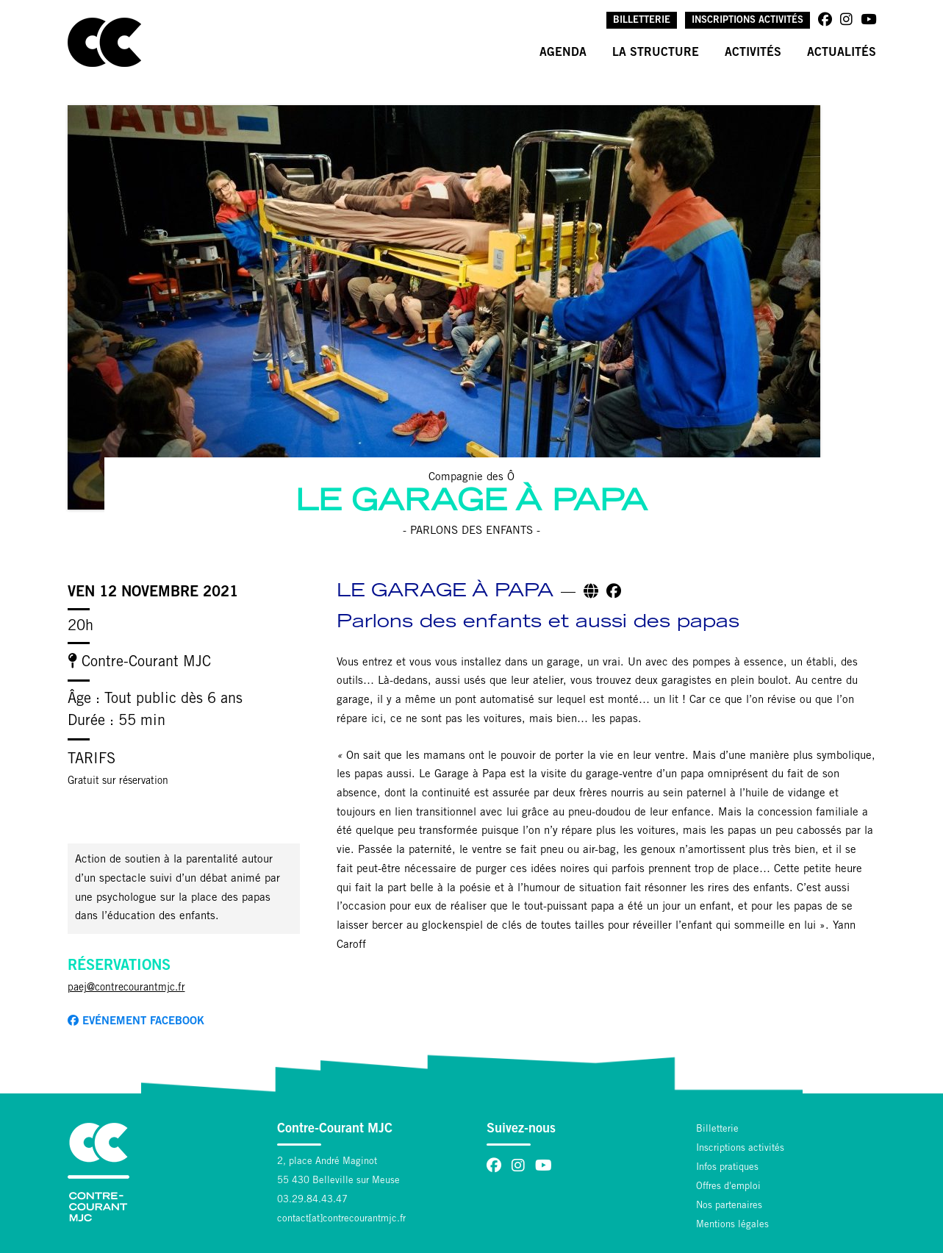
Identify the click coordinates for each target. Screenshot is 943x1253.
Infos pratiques (727, 1168)
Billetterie (641, 21)
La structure (655, 53)
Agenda (563, 53)
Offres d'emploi (728, 1187)
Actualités (841, 53)
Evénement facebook (136, 1021)
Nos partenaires (729, 1206)
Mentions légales (732, 1225)
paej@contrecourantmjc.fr (126, 988)
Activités (753, 53)
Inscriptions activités (747, 21)
